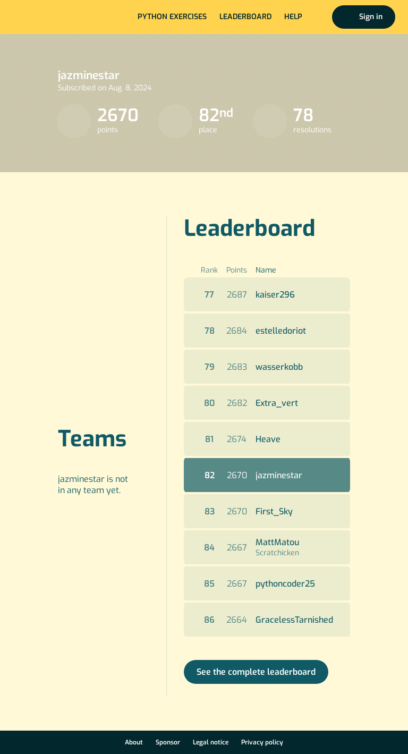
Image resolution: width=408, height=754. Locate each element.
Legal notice (210, 742)
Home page (43, 17)
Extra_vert (277, 403)
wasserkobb (279, 366)
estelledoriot (281, 330)
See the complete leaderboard (256, 671)
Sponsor (168, 742)
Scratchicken (277, 553)
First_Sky (274, 511)
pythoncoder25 (285, 583)
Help (293, 17)
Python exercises (172, 17)
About (134, 742)
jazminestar (279, 475)
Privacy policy (262, 742)
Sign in (370, 17)
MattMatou (277, 542)
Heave (268, 439)
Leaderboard (245, 17)
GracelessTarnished (294, 619)
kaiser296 (275, 294)
